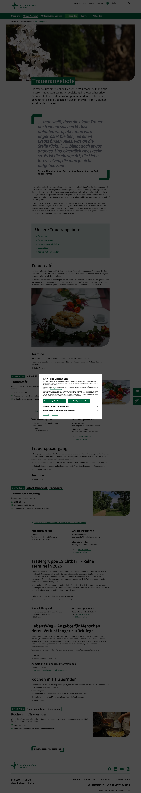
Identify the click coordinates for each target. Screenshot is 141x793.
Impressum (55, 415)
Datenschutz (46, 415)
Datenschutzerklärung (56, 389)
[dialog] (70, 396)
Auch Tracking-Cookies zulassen (79, 401)
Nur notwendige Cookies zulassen (54, 401)
